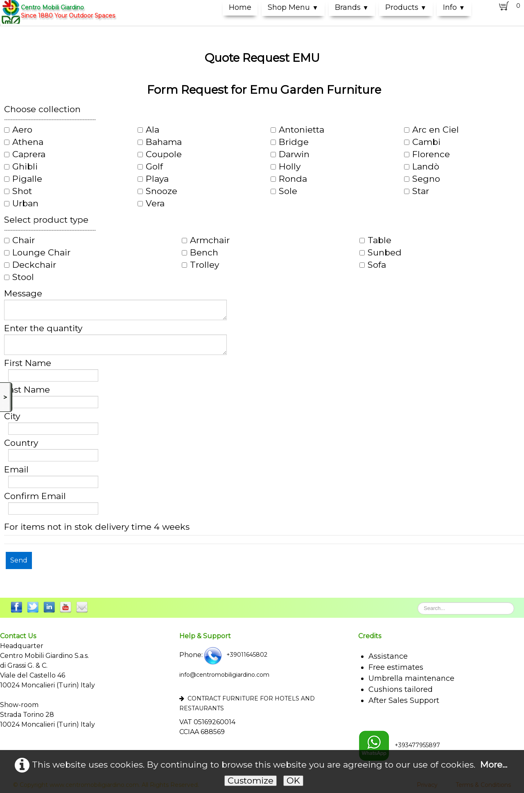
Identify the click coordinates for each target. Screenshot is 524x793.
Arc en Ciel (431, 130)
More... (493, 764)
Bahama (160, 142)
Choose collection (42, 109)
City (12, 416)
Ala (148, 130)
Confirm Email (35, 496)
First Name (27, 363)
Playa (153, 179)
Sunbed (380, 253)
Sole (284, 191)
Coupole (160, 154)
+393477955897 (399, 745)
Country (21, 443)
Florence (427, 154)
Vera (151, 203)
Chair (19, 240)
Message (23, 293)
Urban (21, 203)
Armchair (206, 240)
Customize (250, 780)
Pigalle (23, 179)
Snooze (157, 191)
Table (375, 240)
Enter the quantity (43, 328)
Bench (200, 253)
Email (16, 469)
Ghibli (21, 167)
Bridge (290, 142)
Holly (285, 167)
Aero (18, 130)
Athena (23, 142)
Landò (421, 167)
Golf (150, 167)
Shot (18, 191)
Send (18, 560)
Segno (422, 179)
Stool (19, 277)
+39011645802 (235, 654)
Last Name (27, 390)
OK (293, 780)
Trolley (200, 265)
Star (416, 191)
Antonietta (297, 130)
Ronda (289, 179)
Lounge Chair (37, 253)
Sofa (372, 265)
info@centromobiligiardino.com (224, 674)
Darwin (290, 154)
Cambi (422, 142)
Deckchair (30, 265)
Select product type (46, 220)
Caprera (24, 154)
